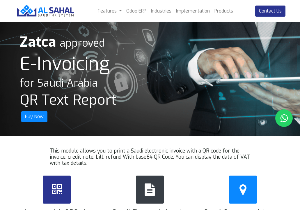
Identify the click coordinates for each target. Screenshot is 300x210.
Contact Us (270, 11)
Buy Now (34, 116)
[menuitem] (136, 11)
